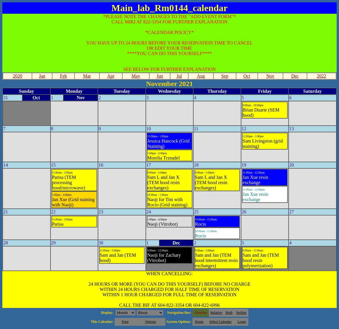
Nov (270, 75)
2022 (321, 75)
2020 (17, 75)
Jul (179, 75)
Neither (241, 313)
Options (150, 322)
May (136, 75)
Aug (201, 75)
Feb (63, 75)
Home (199, 322)
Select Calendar (220, 322)
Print (125, 322)
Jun (160, 75)
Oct (246, 75)
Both (229, 313)
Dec (295, 75)
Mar (87, 75)
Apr (111, 75)
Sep (224, 75)
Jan (42, 75)
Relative (216, 313)
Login (242, 322)
